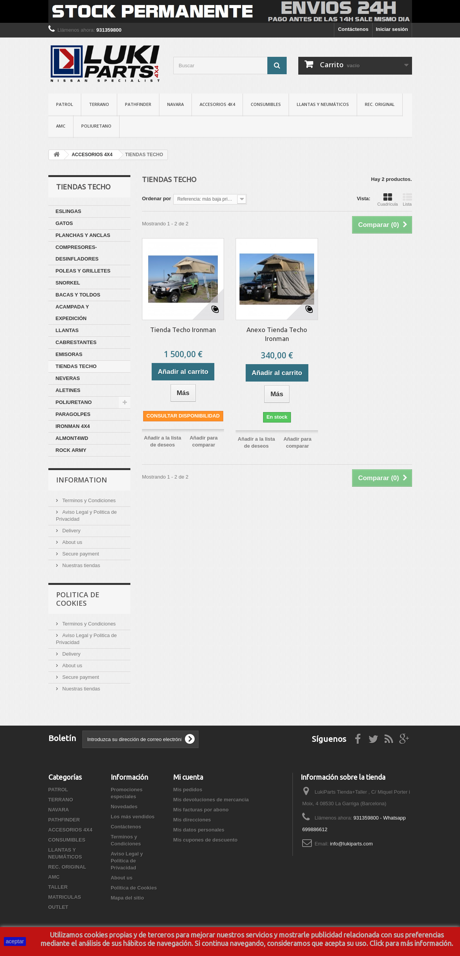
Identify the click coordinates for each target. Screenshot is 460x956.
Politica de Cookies (77, 599)
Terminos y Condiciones (88, 500)
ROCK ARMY (71, 450)
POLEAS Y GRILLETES (83, 271)
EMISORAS (69, 354)
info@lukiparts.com (351, 844)
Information (81, 479)
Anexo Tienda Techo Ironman (276, 334)
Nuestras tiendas (80, 565)
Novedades (124, 806)
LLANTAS (67, 330)
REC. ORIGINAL (380, 104)
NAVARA (175, 104)
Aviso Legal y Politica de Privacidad (127, 861)
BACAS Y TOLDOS (78, 295)
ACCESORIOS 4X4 (217, 104)
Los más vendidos (132, 817)
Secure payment (80, 554)
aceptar (15, 941)
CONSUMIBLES (266, 104)
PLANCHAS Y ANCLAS (83, 235)
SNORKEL (68, 283)
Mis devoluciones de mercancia (211, 800)
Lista (407, 199)
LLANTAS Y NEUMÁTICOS (323, 104)
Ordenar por (156, 198)
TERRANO (99, 104)
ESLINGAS (68, 211)
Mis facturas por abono (201, 810)
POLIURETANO (96, 126)
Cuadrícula (387, 199)
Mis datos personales (198, 830)
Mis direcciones (192, 820)
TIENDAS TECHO (76, 366)
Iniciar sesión (392, 29)
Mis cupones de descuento (205, 840)
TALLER (58, 887)
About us (71, 542)
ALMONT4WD (72, 438)
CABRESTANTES (76, 342)
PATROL (64, 104)
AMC (60, 126)
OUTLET (58, 907)
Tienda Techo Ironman (183, 329)
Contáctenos (353, 29)
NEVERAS (68, 378)
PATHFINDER (138, 104)
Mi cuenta (188, 777)
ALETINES (68, 390)
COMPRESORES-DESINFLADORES (77, 253)
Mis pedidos (187, 789)
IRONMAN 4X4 (73, 426)
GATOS (64, 223)
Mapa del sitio (127, 898)
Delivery (71, 530)
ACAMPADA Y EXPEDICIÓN (72, 312)
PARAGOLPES (73, 414)
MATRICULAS (64, 897)
